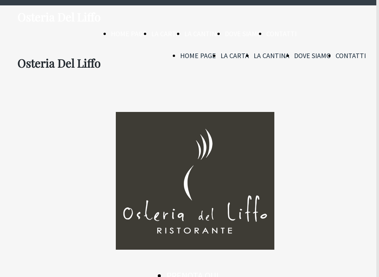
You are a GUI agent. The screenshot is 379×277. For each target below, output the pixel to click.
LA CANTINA (202, 33)
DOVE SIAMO (243, 33)
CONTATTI (281, 33)
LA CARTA (165, 33)
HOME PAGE (129, 33)
